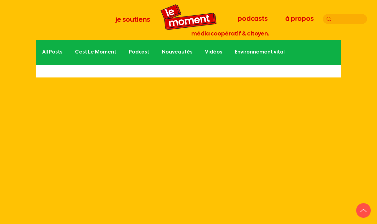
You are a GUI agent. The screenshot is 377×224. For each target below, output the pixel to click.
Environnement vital (260, 52)
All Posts (52, 52)
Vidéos (213, 52)
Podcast (139, 52)
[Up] (363, 210)
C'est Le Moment (95, 52)
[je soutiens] (133, 20)
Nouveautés (177, 52)
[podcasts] (253, 19)
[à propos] (300, 19)
